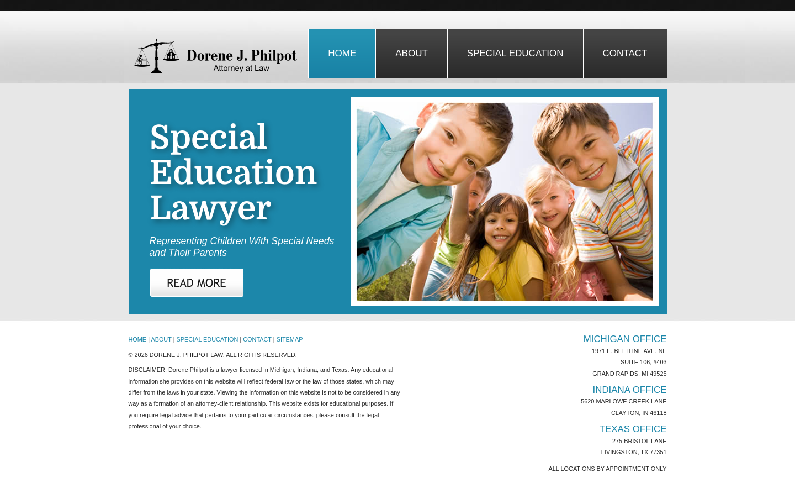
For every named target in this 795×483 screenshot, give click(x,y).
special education (515, 53)
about (411, 53)
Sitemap (290, 339)
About (161, 339)
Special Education (208, 339)
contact (625, 53)
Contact (257, 339)
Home (342, 53)
